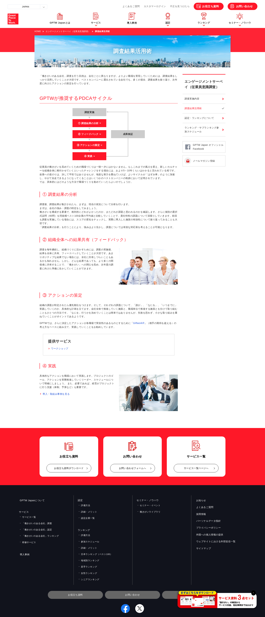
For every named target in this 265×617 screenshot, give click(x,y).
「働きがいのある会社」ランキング (39, 531)
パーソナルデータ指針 (207, 521)
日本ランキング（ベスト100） (95, 545)
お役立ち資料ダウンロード (69, 468)
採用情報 (200, 514)
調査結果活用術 (193, 108)
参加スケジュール (89, 535)
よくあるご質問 (131, 6)
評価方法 (85, 505)
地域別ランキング (89, 550)
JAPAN (25, 6)
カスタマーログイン (155, 6)
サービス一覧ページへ (196, 468)
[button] (96, 19)
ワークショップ (59, 348)
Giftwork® (138, 323)
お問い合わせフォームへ (132, 468)
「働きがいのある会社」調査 (36, 521)
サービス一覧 (28, 516)
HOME (37, 31)
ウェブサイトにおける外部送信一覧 (215, 541)
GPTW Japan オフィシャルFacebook (208, 147)
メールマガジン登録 (204, 161)
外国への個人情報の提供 (208, 534)
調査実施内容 (192, 98)
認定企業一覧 (87, 514)
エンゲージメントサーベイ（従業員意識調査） (68, 31)
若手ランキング (88, 555)
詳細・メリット (88, 510)
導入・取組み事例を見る (56, 394)
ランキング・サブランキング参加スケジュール (202, 129)
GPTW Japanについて (31, 500)
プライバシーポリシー (207, 527)
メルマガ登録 (189, 580)
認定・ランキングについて (199, 118)
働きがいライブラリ (149, 510)
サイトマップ (202, 548)
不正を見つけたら (180, 6)
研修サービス (28, 536)
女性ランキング (88, 560)
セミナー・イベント (149, 505)
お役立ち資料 (210, 6)
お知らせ (200, 500)
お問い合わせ (244, 6)
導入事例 (24, 547)
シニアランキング (89, 565)
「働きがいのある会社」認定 (36, 526)
